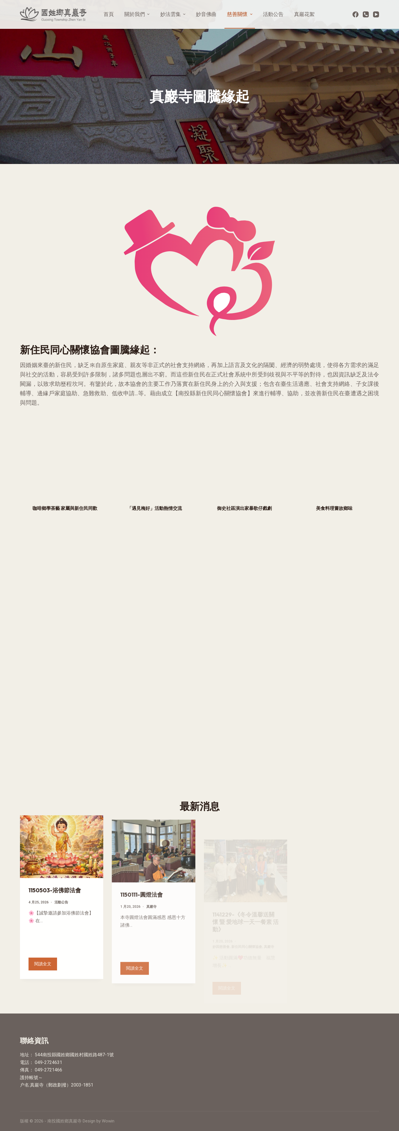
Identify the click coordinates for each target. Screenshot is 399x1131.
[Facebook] (356, 14)
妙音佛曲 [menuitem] (206, 14)
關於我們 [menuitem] (137, 14)
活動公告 (61, 909)
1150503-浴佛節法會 (55, 896)
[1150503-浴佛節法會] (61, 853)
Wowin (108, 1121)
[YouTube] (376, 14)
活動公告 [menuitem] (273, 14)
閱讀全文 (45, 968)
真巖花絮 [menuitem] (304, 14)
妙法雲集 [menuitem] (173, 14)
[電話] (366, 14)
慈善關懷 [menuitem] (240, 14)
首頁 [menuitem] (109, 14)
